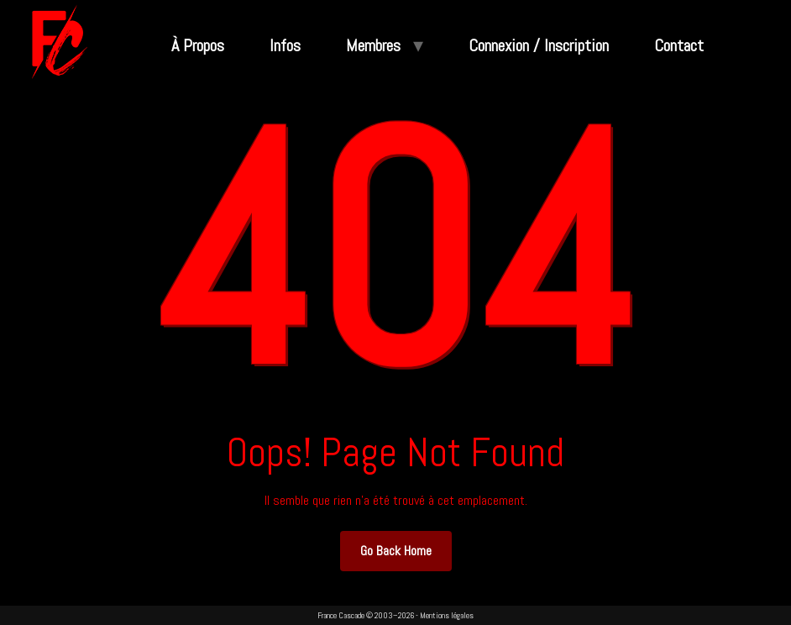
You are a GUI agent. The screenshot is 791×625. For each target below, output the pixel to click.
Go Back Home (396, 550)
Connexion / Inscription (539, 45)
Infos (285, 45)
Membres (373, 45)
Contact (679, 45)
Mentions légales (447, 615)
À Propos (197, 45)
